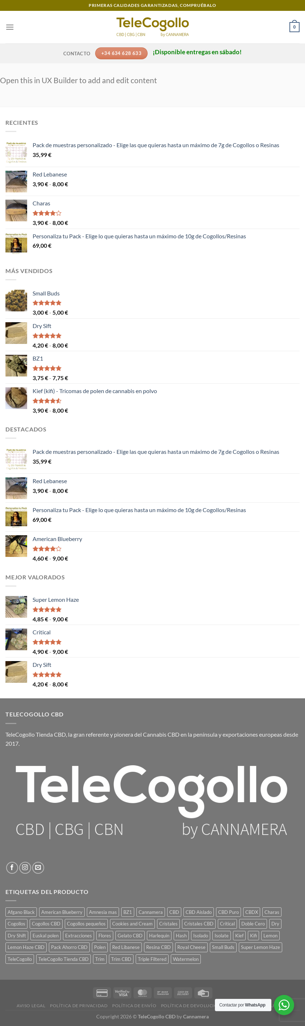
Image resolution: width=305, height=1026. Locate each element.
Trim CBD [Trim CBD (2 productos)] (121, 959)
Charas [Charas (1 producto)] (271, 912)
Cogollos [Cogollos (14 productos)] (16, 924)
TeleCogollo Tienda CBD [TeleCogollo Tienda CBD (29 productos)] (63, 959)
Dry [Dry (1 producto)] (275, 924)
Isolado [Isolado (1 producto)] (200, 935)
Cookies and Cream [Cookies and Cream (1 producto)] (132, 924)
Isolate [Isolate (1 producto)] (222, 935)
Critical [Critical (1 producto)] (227, 924)
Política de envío (134, 1005)
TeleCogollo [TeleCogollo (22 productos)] (20, 959)
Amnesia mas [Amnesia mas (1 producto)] (103, 912)
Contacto (76, 53)
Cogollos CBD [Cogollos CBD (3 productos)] (46, 924)
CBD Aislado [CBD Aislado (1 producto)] (199, 912)
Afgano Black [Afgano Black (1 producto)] (21, 912)
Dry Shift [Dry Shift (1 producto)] (17, 935)
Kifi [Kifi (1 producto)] (253, 935)
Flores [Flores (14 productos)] (104, 935)
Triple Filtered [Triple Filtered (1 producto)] (152, 959)
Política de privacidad (78, 1005)
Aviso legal (31, 1005)
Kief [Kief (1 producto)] (239, 935)
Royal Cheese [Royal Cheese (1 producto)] (191, 947)
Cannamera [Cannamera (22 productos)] (151, 912)
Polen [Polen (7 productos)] (100, 947)
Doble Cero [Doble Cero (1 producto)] (253, 924)
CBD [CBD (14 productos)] (174, 912)
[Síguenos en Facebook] (12, 868)
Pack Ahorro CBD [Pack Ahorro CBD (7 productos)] (69, 947)
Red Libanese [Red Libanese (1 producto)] (126, 947)
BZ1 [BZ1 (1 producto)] (127, 912)
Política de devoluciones (194, 1005)
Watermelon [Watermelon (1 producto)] (186, 959)
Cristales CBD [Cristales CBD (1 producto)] (198, 924)
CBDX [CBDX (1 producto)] (251, 912)
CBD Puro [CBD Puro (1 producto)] (228, 912)
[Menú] (9, 27)
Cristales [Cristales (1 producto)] (168, 924)
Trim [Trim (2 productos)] (100, 959)
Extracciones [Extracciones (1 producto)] (78, 935)
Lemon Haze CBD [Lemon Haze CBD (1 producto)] (26, 947)
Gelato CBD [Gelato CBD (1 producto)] (130, 935)
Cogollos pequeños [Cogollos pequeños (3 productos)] (86, 924)
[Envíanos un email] (38, 868)
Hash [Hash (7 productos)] (181, 935)
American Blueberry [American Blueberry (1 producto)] (61, 912)
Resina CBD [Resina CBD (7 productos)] (158, 947)
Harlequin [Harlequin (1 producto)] (159, 935)
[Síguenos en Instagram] (25, 868)
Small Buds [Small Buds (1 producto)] (223, 947)
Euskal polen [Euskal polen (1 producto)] (46, 935)
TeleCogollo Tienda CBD (35, 734)
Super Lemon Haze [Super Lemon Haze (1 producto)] (260, 947)
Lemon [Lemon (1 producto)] (270, 935)
